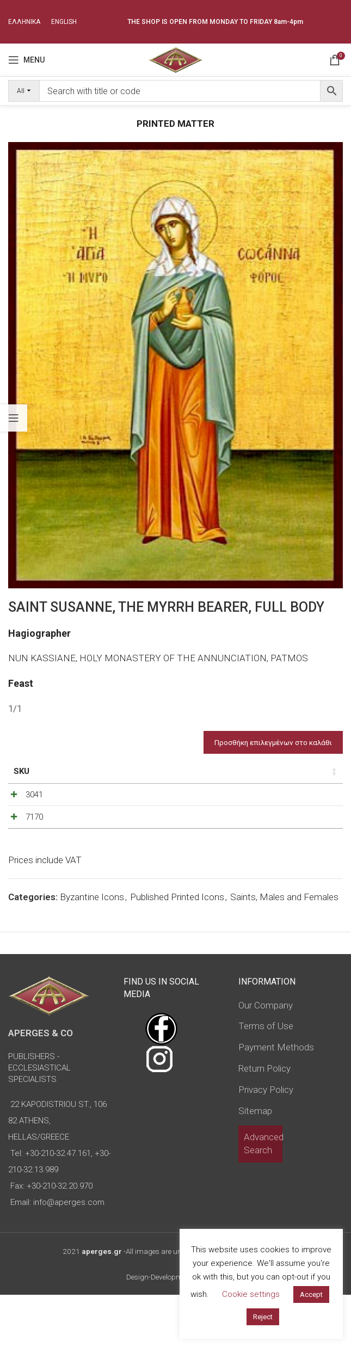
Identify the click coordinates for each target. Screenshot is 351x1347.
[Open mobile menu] (26, 60)
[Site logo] (175, 58)
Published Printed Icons (177, 949)
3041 (34, 818)
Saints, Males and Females (284, 949)
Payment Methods (276, 1099)
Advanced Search (264, 1196)
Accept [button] (311, 1294)
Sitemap (255, 1162)
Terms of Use (265, 1078)
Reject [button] (263, 1317)
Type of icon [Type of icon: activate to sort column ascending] (184, 783)
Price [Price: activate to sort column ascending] (235, 771)
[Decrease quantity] (275, 820)
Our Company (265, 1056)
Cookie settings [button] (251, 1294)
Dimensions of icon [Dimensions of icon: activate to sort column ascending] (120, 777)
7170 (34, 854)
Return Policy (264, 1120)
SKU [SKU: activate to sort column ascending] (21, 771)
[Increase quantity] (311, 820)
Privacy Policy (265, 1141)
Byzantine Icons (92, 949)
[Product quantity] (293, 820)
